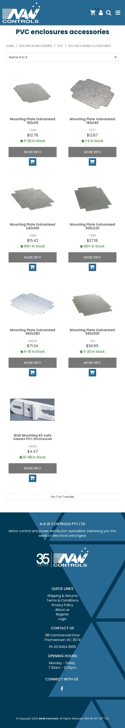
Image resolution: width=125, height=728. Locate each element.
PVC (60, 46)
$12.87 (92, 135)
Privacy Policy (62, 605)
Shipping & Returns (62, 595)
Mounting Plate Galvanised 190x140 (92, 121)
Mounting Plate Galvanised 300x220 (92, 226)
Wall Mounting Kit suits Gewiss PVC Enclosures (32, 437)
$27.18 (92, 240)
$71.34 (32, 346)
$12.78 (32, 135)
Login (62, 619)
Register (62, 614)
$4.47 (32, 451)
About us (62, 609)
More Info (32, 152)
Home (10, 46)
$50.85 (92, 346)
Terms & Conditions (62, 600)
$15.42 (32, 240)
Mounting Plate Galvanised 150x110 (32, 121)
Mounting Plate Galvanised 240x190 (32, 226)
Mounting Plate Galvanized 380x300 (92, 332)
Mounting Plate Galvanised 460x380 (32, 332)
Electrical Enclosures (35, 46)
